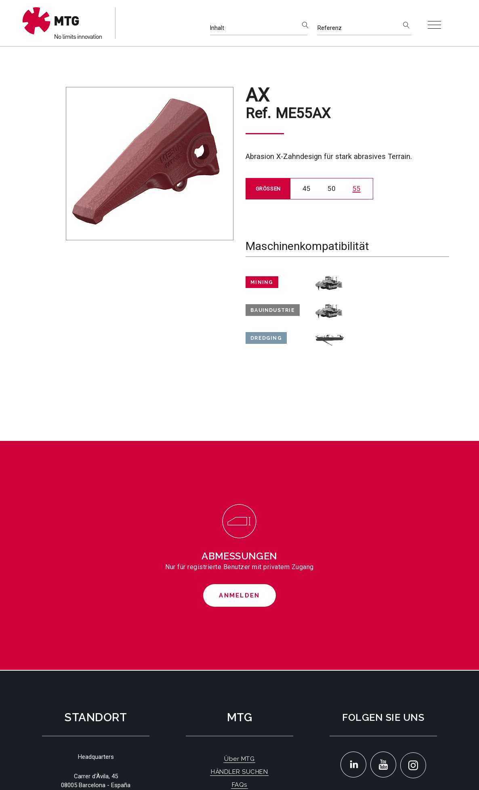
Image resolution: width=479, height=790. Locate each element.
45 (307, 188)
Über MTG (239, 758)
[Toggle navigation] (434, 25)
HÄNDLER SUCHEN (239, 771)
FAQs (239, 784)
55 (357, 188)
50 (332, 188)
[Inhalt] (258, 28)
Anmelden (239, 595)
